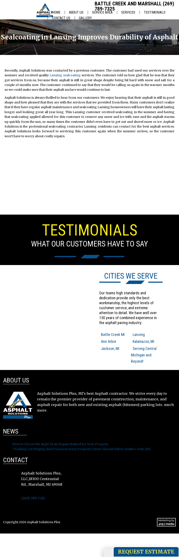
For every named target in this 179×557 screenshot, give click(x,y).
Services (128, 12)
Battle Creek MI (113, 334)
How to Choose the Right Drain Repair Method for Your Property (60, 444)
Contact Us (61, 18)
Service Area (102, 12)
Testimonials (154, 12)
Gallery (85, 18)
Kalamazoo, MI (143, 341)
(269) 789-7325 (33, 498)
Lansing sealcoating (65, 75)
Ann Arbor (108, 341)
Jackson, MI (110, 348)
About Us (76, 12)
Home (56, 12)
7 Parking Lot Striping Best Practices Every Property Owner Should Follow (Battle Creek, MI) (81, 449)
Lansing (139, 334)
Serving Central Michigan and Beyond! (144, 355)
